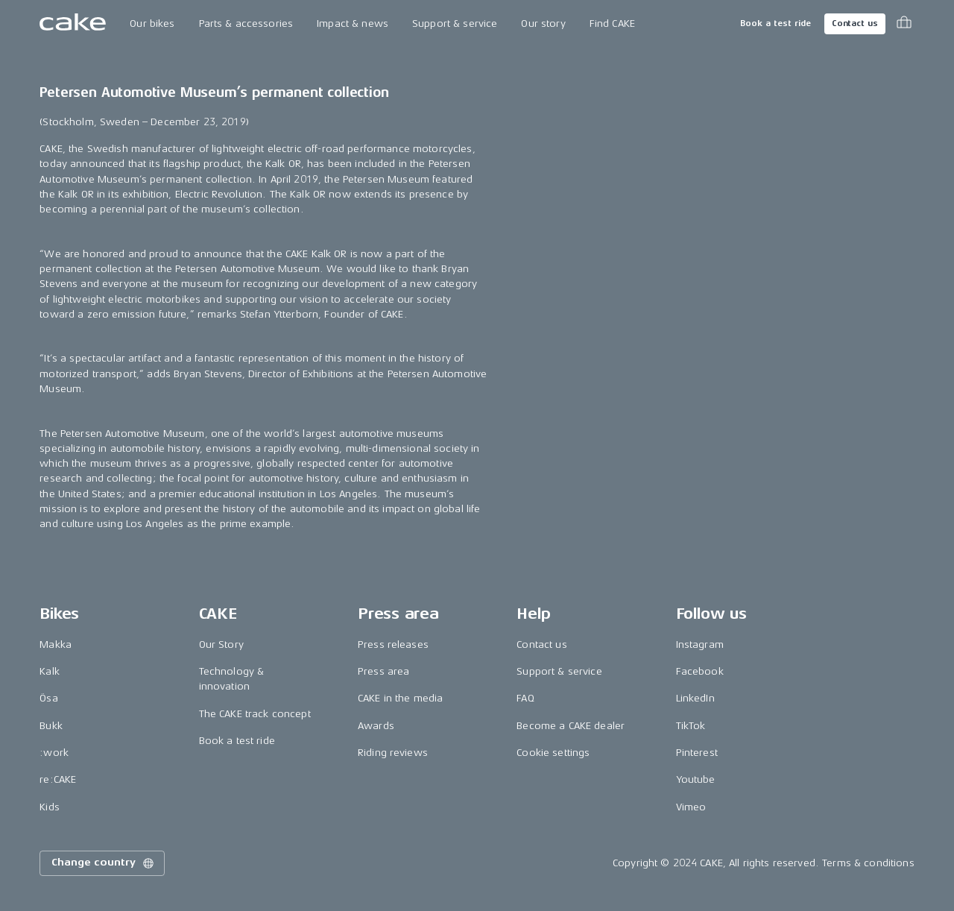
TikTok (691, 725)
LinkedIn (695, 698)
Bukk (51, 725)
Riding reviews (393, 752)
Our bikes (152, 23)
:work (54, 752)
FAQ (525, 698)
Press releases (393, 644)
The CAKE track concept (255, 713)
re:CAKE (58, 779)
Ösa (48, 698)
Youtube (696, 779)
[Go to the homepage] (73, 23)
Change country (103, 863)
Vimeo (691, 807)
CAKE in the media (400, 698)
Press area (383, 671)
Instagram (700, 644)
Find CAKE (612, 23)
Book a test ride (775, 23)
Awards (376, 725)
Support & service (454, 23)
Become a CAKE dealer (571, 725)
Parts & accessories (246, 23)
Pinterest (697, 752)
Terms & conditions (868, 863)
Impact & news (352, 23)
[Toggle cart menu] (904, 24)
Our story (543, 23)
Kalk (50, 671)
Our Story (221, 644)
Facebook (700, 671)
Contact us (855, 23)
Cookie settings (553, 752)
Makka (56, 644)
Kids (50, 807)
